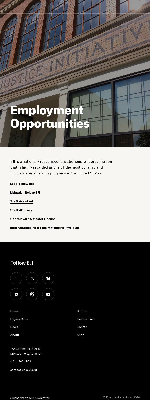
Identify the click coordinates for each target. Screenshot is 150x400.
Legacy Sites (19, 319)
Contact (82, 311)
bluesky (48, 278)
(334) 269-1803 (20, 361)
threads (32, 294)
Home (14, 311)
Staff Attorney (21, 210)
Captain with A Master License (32, 219)
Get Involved (86, 319)
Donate (82, 326)
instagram (16, 294)
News (14, 326)
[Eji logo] (13, 6)
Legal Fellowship (22, 183)
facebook (16, 278)
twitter (32, 278)
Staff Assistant (21, 201)
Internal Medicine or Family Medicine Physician (44, 227)
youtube (48, 294)
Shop (80, 334)
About (14, 334)
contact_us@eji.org (23, 369)
